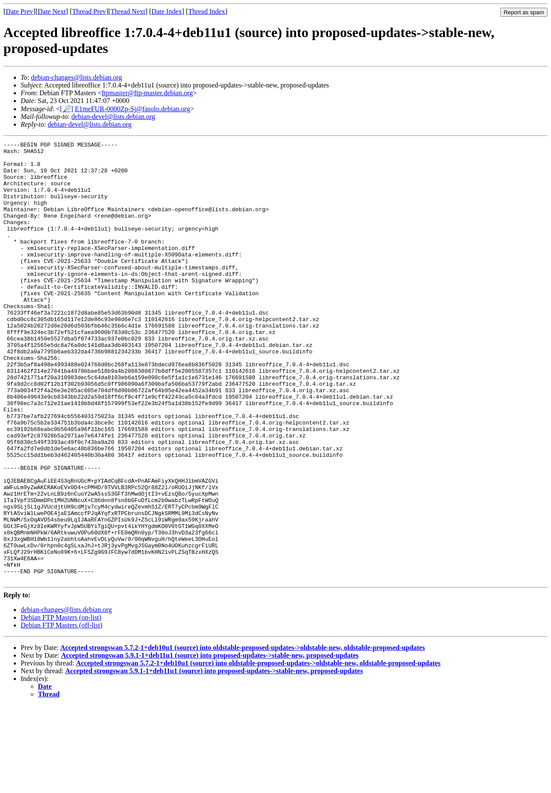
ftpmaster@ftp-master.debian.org (147, 93)
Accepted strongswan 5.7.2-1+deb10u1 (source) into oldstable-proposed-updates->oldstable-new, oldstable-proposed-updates (242, 735)
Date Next (52, 11)
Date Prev (19, 11)
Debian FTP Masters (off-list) (61, 713)
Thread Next (128, 11)
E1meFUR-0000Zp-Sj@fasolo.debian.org (132, 108)
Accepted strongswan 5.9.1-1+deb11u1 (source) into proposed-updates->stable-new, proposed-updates (210, 743)
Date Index (167, 11)
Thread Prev (89, 11)
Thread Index (206, 11)
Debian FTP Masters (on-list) (61, 705)
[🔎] (66, 108)
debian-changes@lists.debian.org (76, 77)
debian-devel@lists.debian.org (113, 116)
